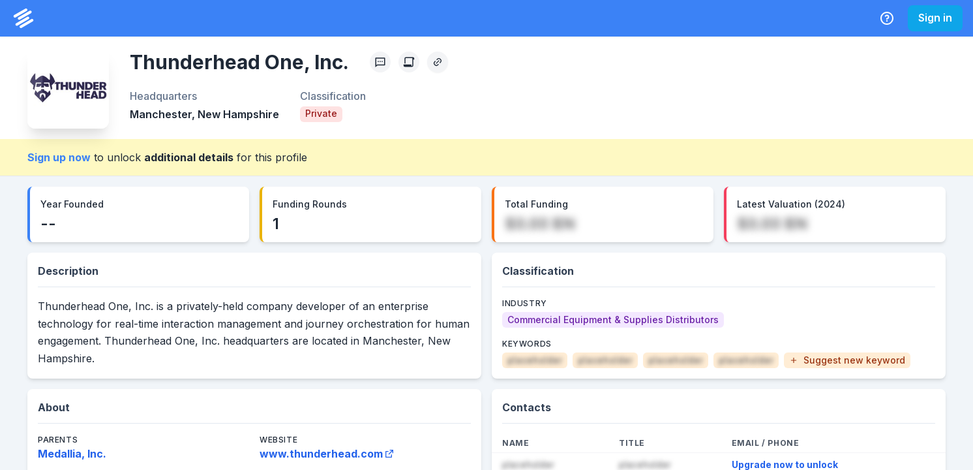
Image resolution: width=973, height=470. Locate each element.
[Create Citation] (408, 62)
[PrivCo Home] (23, 18)
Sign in (935, 17)
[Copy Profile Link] (437, 62)
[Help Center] (887, 18)
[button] (847, 360)
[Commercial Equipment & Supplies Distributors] (613, 320)
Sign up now (59, 157)
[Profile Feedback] (380, 62)
